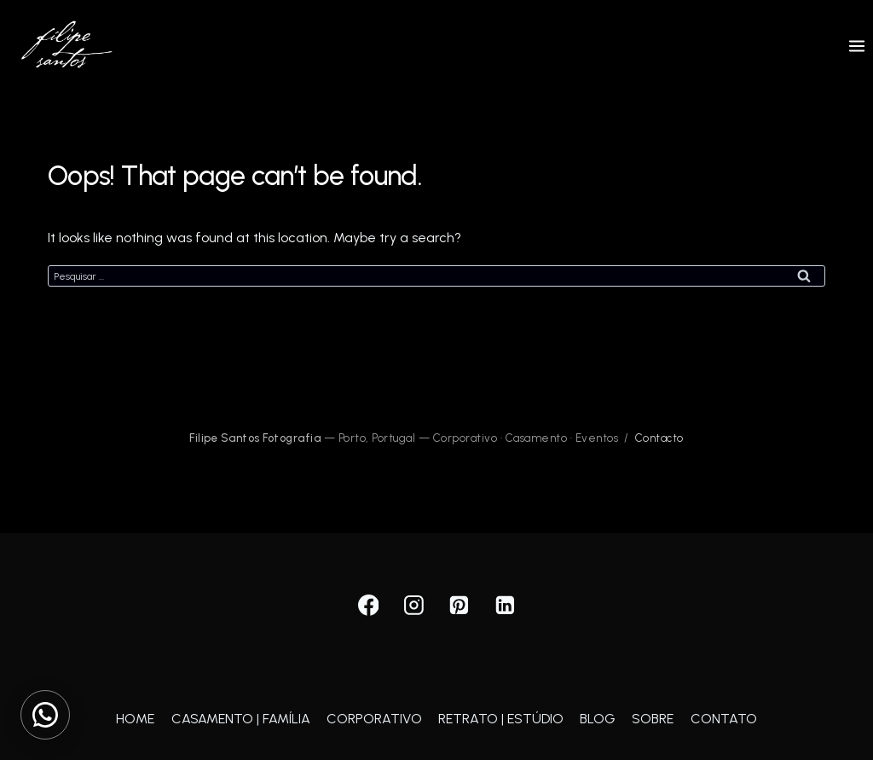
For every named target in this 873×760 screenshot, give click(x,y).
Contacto (659, 438)
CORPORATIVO (374, 719)
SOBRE (653, 719)
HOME (135, 719)
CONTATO (724, 719)
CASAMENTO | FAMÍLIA (240, 719)
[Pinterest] (459, 605)
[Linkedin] (504, 605)
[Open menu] (856, 46)
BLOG (598, 719)
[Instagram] (414, 605)
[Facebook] (368, 605)
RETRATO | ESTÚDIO (501, 719)
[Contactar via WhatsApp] (45, 715)
